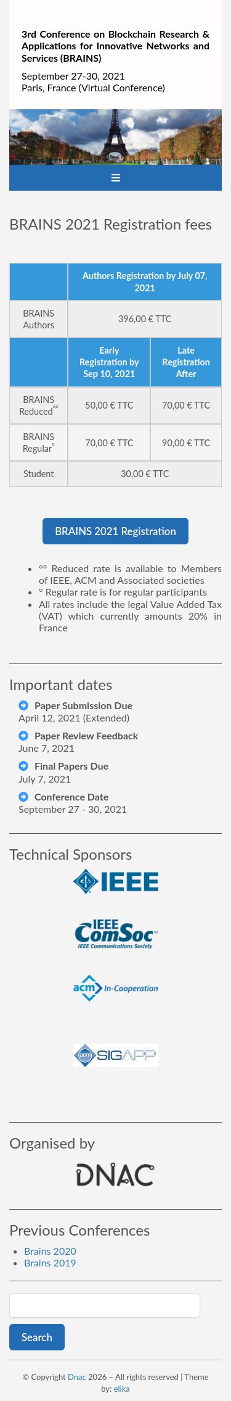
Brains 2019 (50, 1262)
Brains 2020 (50, 1251)
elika (122, 1389)
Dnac (77, 1377)
